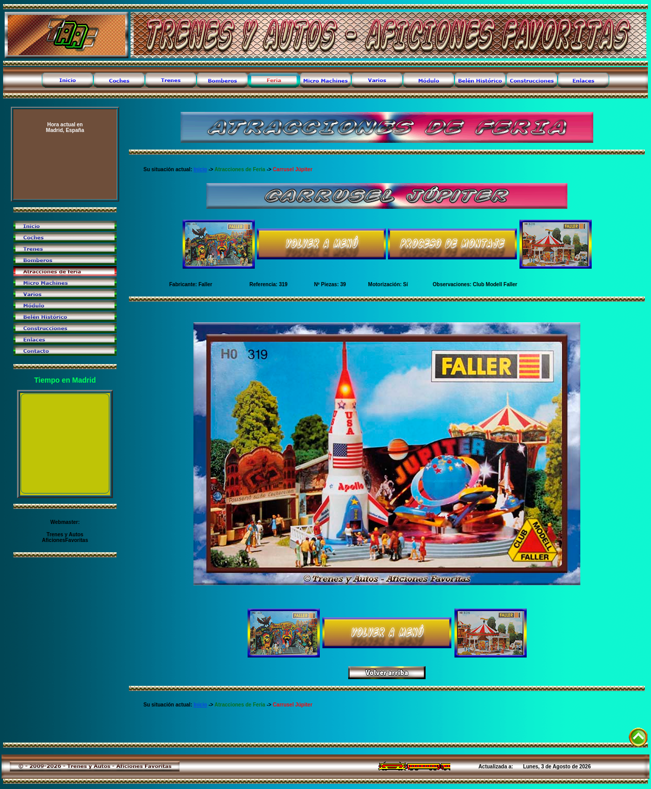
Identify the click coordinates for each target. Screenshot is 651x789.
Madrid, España (65, 127)
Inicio (200, 169)
